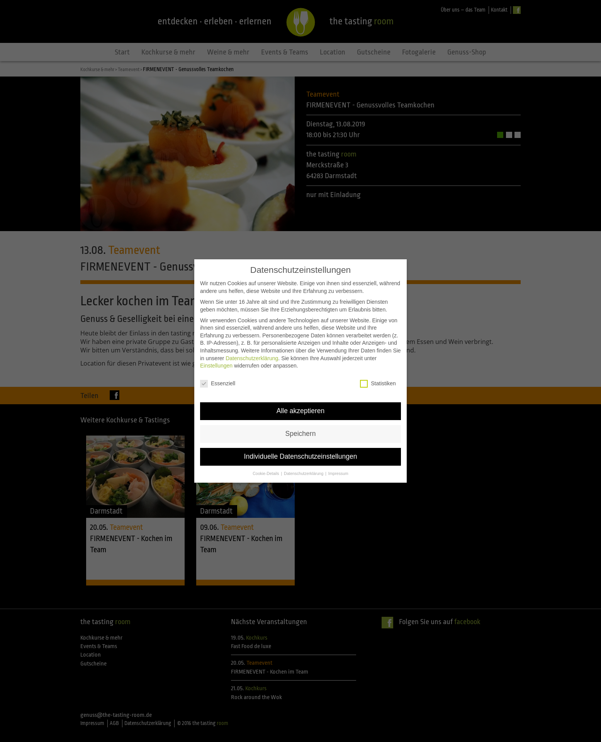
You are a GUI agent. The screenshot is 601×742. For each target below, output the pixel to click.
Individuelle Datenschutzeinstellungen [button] (300, 449)
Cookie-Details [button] (266, 465)
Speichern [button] (300, 426)
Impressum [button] (338, 465)
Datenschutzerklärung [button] (304, 465)
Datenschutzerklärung (252, 350)
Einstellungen (216, 358)
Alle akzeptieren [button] (301, 403)
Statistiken (378, 376)
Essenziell (217, 376)
